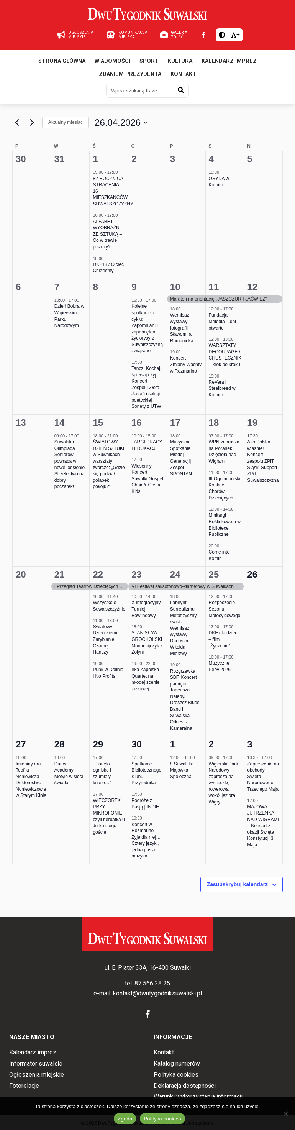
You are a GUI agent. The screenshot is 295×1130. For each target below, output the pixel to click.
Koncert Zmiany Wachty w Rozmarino (186, 364)
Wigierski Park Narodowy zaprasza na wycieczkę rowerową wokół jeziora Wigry (223, 783)
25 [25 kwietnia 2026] (214, 574)
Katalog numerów (177, 1063)
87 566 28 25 (152, 983)
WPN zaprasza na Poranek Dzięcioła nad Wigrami (224, 451)
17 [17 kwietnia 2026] (175, 422)
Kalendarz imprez (229, 61)
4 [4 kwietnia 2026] (211, 159)
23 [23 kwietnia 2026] (136, 574)
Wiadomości (112, 61)
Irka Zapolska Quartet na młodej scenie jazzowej (145, 679)
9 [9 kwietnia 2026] (133, 287)
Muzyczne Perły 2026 (220, 666)
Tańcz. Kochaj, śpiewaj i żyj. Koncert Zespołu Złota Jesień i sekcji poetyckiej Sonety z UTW (146, 387)
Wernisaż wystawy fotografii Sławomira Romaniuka (181, 327)
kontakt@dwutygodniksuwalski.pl (157, 993)
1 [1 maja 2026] (172, 744)
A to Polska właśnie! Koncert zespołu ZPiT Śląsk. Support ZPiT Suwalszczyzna (263, 461)
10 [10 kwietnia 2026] (175, 287)
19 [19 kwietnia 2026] (252, 422)
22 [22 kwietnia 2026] (98, 574)
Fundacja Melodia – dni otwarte (222, 321)
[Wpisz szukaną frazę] (140, 90)
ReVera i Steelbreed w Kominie (222, 388)
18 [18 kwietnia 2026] (214, 422)
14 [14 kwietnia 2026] (59, 422)
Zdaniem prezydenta (130, 74)
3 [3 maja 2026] (249, 744)
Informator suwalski (35, 1063)
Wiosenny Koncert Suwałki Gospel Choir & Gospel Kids (147, 478)
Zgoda (125, 1119)
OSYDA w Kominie (219, 182)
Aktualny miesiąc (65, 122)
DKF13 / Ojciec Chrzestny (108, 268)
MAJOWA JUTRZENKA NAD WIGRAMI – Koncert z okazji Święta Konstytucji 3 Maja (263, 826)
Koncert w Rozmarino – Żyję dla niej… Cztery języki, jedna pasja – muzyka (146, 840)
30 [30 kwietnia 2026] (136, 744)
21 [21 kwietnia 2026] (59, 574)
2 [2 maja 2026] (211, 744)
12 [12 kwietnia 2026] (252, 287)
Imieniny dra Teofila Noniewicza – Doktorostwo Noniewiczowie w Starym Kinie (31, 779)
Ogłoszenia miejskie (36, 1074)
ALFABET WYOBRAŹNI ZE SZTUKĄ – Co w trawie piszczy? (107, 234)
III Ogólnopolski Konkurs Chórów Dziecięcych (225, 488)
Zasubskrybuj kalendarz (237, 884)
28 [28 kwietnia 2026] (59, 744)
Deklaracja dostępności (185, 1085)
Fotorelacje (24, 1085)
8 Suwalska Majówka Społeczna (181, 770)
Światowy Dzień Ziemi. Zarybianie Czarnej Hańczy (105, 639)
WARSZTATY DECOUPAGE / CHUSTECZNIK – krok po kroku (225, 355)
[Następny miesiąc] (31, 122)
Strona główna (61, 61)
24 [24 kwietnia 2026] (175, 574)
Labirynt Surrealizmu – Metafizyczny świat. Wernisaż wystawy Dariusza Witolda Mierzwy (184, 628)
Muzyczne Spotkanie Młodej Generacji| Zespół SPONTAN (181, 457)
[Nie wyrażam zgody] (285, 1113)
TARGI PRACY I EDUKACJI (146, 445)
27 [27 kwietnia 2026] (21, 744)
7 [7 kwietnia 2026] (56, 287)
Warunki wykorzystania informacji (198, 1096)
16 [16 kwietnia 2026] (136, 422)
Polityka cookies (176, 1074)
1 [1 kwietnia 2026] (95, 159)
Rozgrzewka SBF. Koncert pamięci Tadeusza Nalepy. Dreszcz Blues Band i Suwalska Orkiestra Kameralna (185, 699)
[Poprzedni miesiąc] (16, 122)
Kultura (180, 61)
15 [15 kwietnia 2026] (98, 422)
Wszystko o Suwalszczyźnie (109, 606)
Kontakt (183, 74)
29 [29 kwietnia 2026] (98, 744)
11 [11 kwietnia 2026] (214, 287)
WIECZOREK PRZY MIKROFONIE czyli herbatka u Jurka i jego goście (109, 816)
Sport (149, 61)
